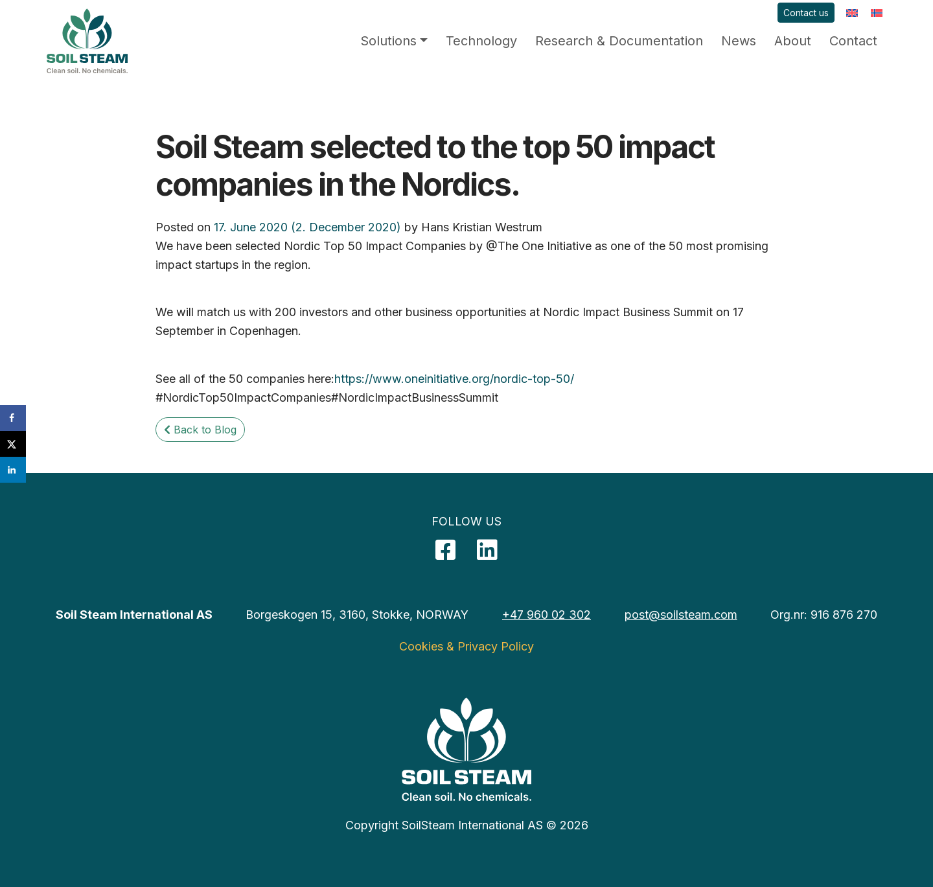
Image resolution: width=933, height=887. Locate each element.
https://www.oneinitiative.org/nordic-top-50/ (454, 379)
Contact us (806, 12)
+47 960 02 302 (546, 614)
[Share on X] (13, 444)
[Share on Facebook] (13, 418)
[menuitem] (852, 12)
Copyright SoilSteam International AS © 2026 (466, 825)
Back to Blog (200, 429)
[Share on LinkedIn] (13, 470)
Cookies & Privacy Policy (466, 646)
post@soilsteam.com (681, 614)
